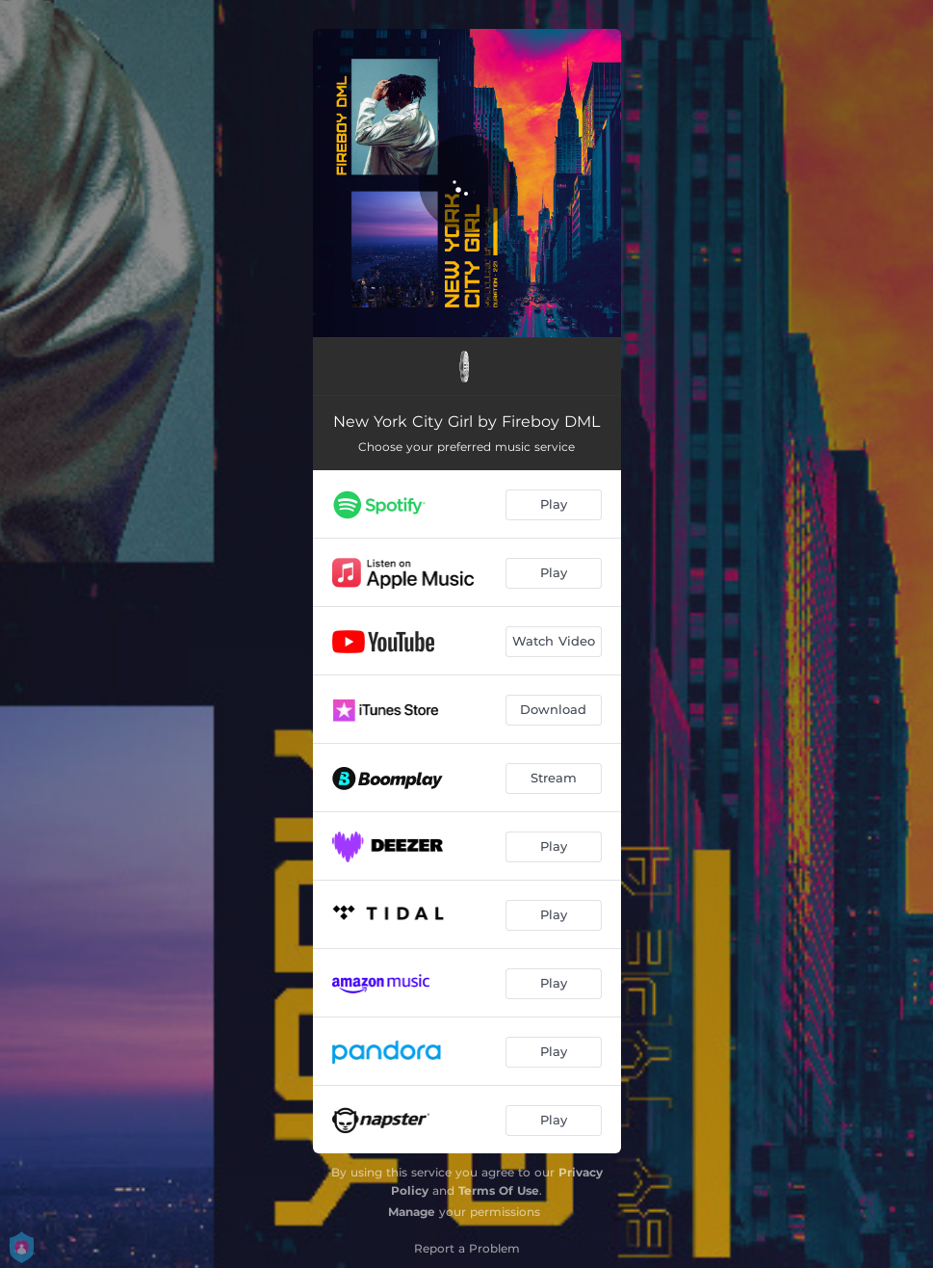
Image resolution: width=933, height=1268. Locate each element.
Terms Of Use (498, 1190)
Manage (411, 1211)
